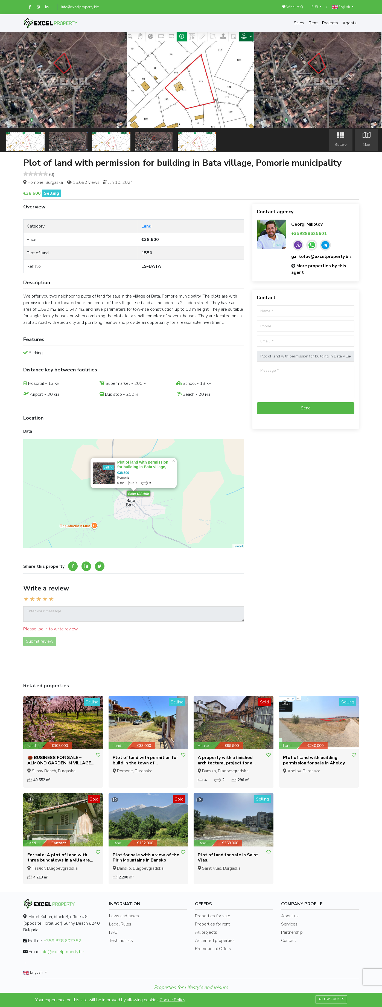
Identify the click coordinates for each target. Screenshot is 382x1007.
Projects (330, 23)
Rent (313, 23)
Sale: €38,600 (138, 494)
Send (306, 408)
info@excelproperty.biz (80, 7)
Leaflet (238, 546)
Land (146, 226)
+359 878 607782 (62, 941)
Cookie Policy (172, 1000)
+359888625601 (309, 234)
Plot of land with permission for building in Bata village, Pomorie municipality (142, 467)
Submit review (39, 641)
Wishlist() (292, 7)
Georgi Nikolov (307, 224)
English (341, 7)
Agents (349, 23)
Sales (299, 23)
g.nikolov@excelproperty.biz (321, 257)
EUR (315, 7)
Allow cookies (331, 999)
